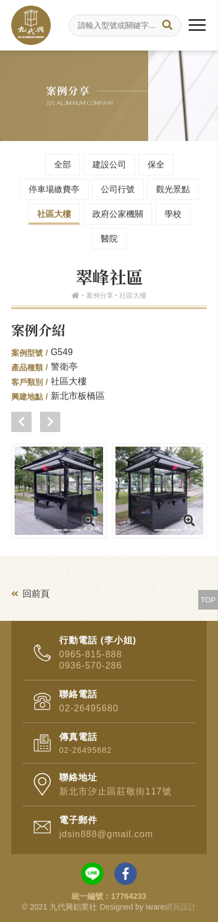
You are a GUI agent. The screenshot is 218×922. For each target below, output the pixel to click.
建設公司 (109, 164)
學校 (172, 214)
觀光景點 (173, 189)
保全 (156, 164)
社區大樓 (54, 214)
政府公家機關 (117, 214)
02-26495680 (88, 708)
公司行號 (118, 189)
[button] (21, 422)
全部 (62, 164)
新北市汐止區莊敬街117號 (115, 791)
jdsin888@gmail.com (106, 834)
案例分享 (99, 295)
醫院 (109, 238)
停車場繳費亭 (54, 189)
